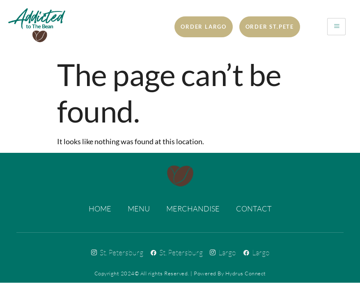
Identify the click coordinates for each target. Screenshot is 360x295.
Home (100, 208)
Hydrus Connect (245, 273)
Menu (139, 208)
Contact (254, 208)
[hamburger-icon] (336, 26)
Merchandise (193, 208)
